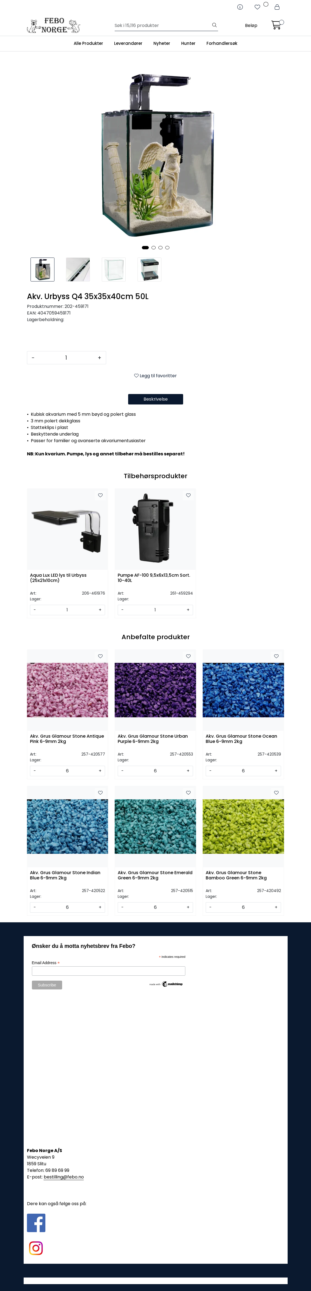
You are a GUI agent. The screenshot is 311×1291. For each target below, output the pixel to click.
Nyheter (161, 43)
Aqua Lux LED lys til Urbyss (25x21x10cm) (58, 578)
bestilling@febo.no (64, 1177)
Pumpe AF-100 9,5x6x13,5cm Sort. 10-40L (154, 578)
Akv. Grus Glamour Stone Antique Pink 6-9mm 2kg (67, 739)
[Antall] (66, 357)
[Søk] (163, 25)
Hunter (188, 43)
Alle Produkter (88, 43)
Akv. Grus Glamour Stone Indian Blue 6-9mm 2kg (65, 875)
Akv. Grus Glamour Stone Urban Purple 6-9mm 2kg (153, 739)
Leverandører (128, 43)
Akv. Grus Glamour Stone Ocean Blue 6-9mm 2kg (241, 739)
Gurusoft (155, 1281)
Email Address (46, 962)
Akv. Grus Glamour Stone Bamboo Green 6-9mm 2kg (236, 875)
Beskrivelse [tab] (156, 399)
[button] (145, 247)
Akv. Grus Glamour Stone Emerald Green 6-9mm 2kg (155, 875)
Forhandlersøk (222, 43)
